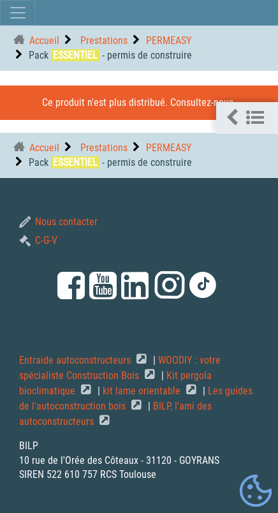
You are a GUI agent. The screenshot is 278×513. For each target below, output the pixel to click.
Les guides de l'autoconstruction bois (135, 398)
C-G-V (38, 240)
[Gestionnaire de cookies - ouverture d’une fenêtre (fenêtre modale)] (255, 491)
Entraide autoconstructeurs (76, 360)
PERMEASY (168, 40)
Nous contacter (58, 222)
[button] (247, 118)
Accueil (44, 40)
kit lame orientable (143, 391)
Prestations (103, 40)
